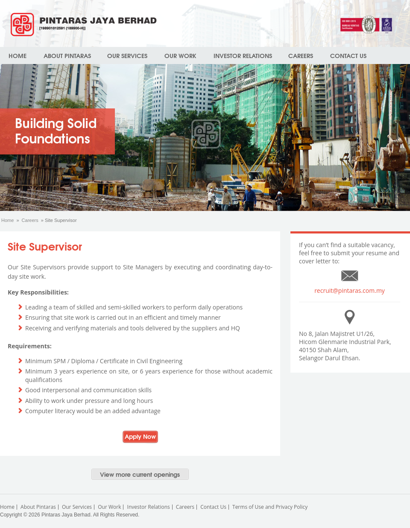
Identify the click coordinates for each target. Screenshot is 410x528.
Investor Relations (243, 55)
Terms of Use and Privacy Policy (270, 506)
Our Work (180, 55)
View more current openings (140, 474)
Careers (300, 55)
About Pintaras (67, 55)
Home (17, 55)
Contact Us (348, 55)
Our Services (127, 55)
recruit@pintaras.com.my (349, 290)
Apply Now (140, 436)
